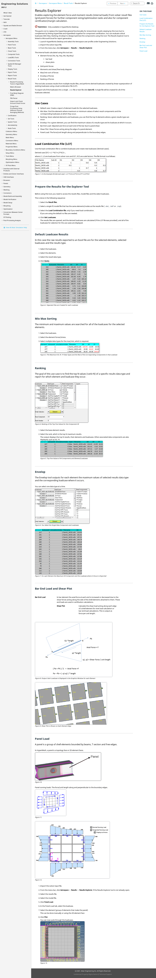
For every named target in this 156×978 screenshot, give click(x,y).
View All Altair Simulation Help (16, 227)
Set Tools (11, 119)
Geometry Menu (11, 134)
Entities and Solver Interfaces (13, 174)
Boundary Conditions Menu (15, 150)
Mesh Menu (10, 137)
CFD (4, 32)
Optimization (8, 209)
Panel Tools (12, 45)
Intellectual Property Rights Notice (86, 974)
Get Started (7, 16)
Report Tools (12, 75)
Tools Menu (10, 156)
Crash (5, 29)
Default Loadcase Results (145, 30)
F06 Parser (13, 98)
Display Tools (12, 69)
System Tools (12, 122)
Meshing (6, 190)
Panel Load (143, 51)
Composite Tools (13, 54)
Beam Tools (12, 48)
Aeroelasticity (12, 125)
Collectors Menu (11, 131)
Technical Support (105, 974)
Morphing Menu (11, 159)
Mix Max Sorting (145, 35)
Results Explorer (15, 90)
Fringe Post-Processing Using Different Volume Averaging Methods (17, 109)
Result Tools (12, 79)
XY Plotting (7, 217)
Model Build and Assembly (12, 196)
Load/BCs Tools (13, 57)
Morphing (7, 206)
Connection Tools (14, 61)
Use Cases (143, 15)
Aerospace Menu (11, 38)
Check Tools (12, 51)
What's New (7, 13)
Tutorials (6, 19)
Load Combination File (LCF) (146, 19)
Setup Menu (10, 153)
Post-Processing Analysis (12, 220)
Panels (5, 183)
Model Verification (9, 199)
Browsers (6, 180)
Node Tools (12, 128)
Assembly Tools (13, 41)
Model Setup (7, 203)
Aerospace (7, 35)
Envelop (142, 42)
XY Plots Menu (11, 165)
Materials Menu (11, 144)
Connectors (7, 193)
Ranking (142, 38)
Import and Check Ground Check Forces (17, 102)
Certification (12, 115)
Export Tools (12, 72)
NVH (5, 22)
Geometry (6, 187)
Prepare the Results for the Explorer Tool (147, 25)
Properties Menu (11, 147)
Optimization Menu (12, 162)
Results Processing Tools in (17, 83)
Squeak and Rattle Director (12, 25)
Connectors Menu (12, 141)
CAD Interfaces (8, 177)
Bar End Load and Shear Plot (146, 46)
